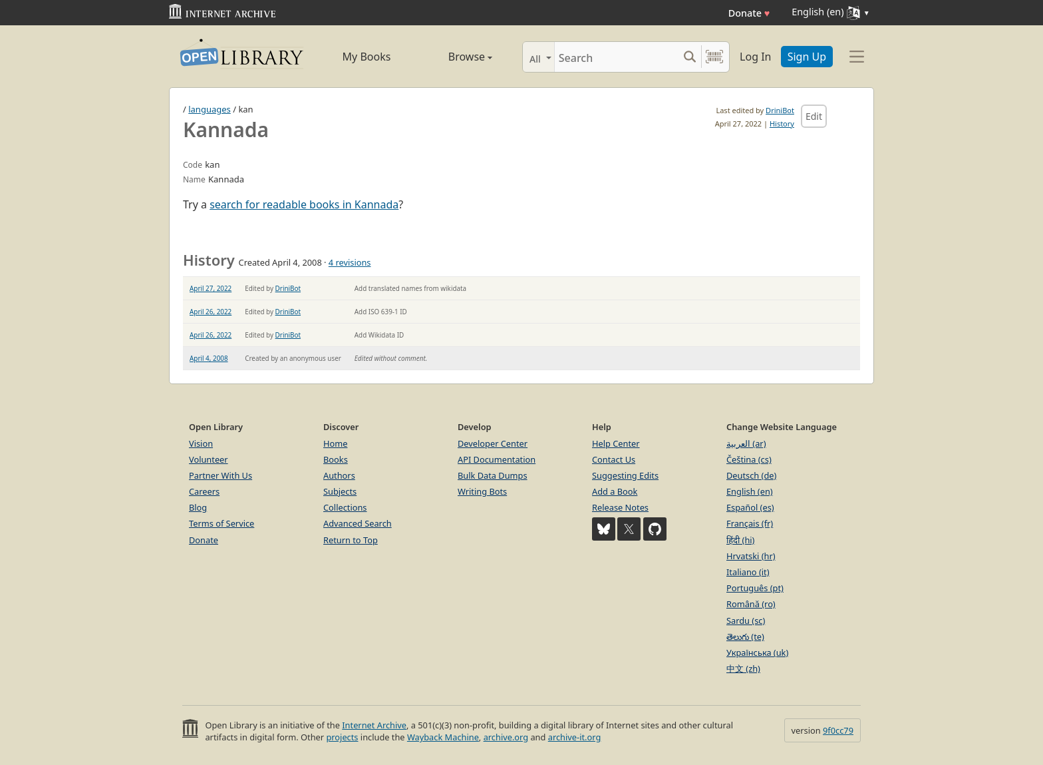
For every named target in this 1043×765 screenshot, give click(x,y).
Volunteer (208, 459)
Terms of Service (221, 523)
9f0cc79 (838, 730)
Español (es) (750, 507)
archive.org (506, 737)
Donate (749, 13)
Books (335, 459)
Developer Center (492, 443)
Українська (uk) (757, 652)
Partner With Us (220, 475)
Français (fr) (749, 523)
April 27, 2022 (210, 288)
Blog (198, 507)
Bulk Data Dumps (492, 475)
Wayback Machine (443, 737)
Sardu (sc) (745, 621)
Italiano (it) (748, 572)
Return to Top (350, 540)
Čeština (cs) (749, 459)
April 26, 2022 (210, 311)
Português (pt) (755, 588)
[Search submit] (689, 57)
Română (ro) (751, 604)
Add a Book (614, 491)
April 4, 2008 (209, 358)
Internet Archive (374, 725)
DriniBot (780, 110)
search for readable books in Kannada (304, 204)
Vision (201, 443)
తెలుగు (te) (745, 636)
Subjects (340, 491)
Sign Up (807, 56)
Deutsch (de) (751, 475)
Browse (455, 56)
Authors (339, 475)
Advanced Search (357, 523)
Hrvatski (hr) (751, 556)
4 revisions (350, 262)
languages (209, 109)
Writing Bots (482, 491)
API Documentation (496, 459)
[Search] (616, 57)
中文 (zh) (743, 668)
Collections (345, 507)
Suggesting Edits (625, 475)
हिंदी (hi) (740, 540)
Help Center (616, 443)
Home (335, 443)
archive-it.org (574, 737)
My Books (367, 56)
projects (342, 737)
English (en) (749, 491)
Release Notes (620, 507)
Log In (755, 56)
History (782, 123)
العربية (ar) (746, 443)
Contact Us (613, 459)
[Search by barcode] (714, 57)
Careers (204, 491)
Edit (814, 116)
